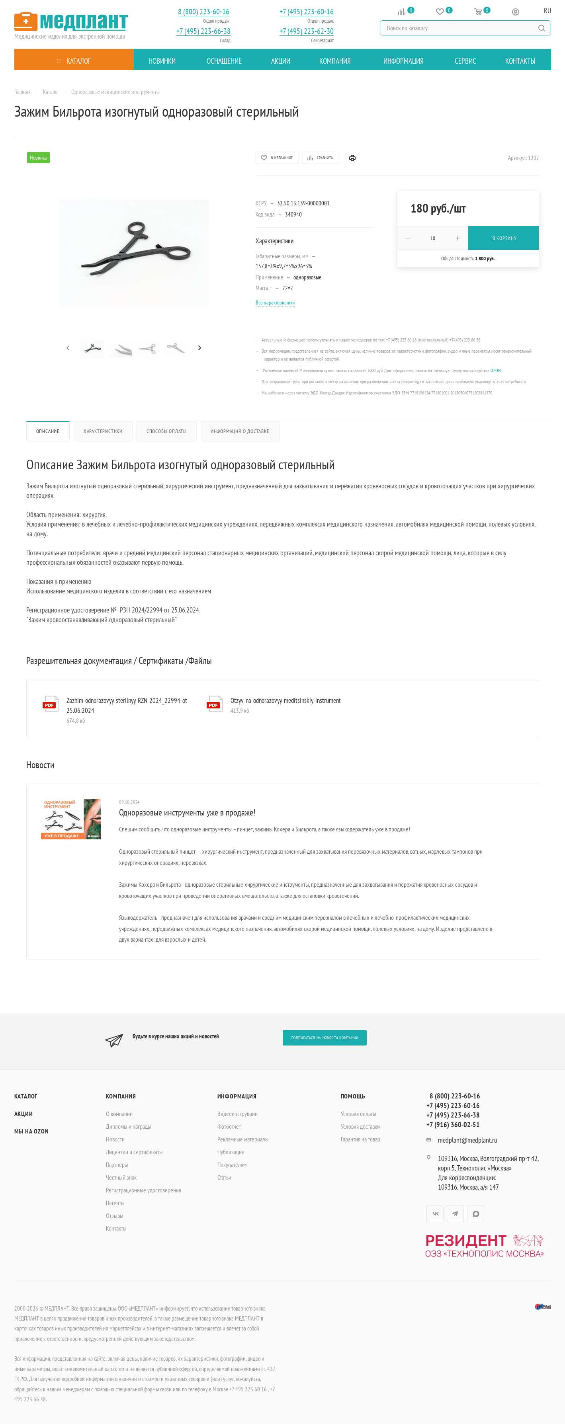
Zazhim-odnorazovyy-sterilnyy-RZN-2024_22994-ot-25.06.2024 (127, 705)
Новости (115, 1139)
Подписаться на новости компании (324, 1037)
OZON (495, 370)
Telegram (455, 1213)
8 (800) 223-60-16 (203, 11)
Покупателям (231, 1164)
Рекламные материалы (243, 1139)
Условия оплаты (358, 1114)
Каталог (26, 1096)
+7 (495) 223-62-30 (307, 31)
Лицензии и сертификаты (134, 1152)
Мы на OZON (31, 1131)
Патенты (115, 1203)
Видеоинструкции (237, 1114)
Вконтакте (435, 1213)
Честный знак (121, 1177)
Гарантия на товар (360, 1139)
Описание (48, 431)
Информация (237, 1096)
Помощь (353, 1096)
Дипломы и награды (128, 1126)
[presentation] (67, 348)
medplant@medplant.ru (467, 1140)
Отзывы (114, 1215)
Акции (23, 1114)
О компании (119, 1114)
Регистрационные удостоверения (143, 1190)
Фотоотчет (229, 1126)
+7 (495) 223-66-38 (203, 31)
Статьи (224, 1177)
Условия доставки (360, 1126)
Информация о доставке (240, 431)
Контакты (116, 1228)
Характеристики (103, 431)
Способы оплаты (167, 431)
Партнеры (117, 1164)
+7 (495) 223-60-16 (307, 11)
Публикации (230, 1152)
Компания (121, 1096)
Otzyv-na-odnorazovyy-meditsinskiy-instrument (286, 700)
